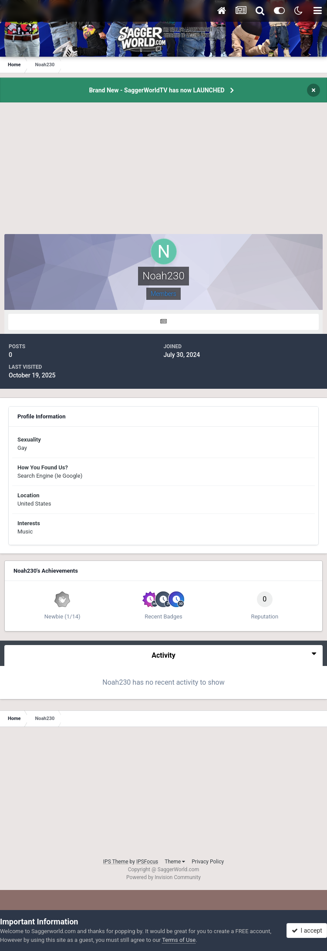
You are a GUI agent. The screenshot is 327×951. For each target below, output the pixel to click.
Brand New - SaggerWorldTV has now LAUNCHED (156, 90)
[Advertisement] (164, 173)
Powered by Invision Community (163, 877)
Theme (175, 862)
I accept (307, 930)
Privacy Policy (208, 862)
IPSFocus (147, 862)
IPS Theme (115, 862)
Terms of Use (179, 940)
